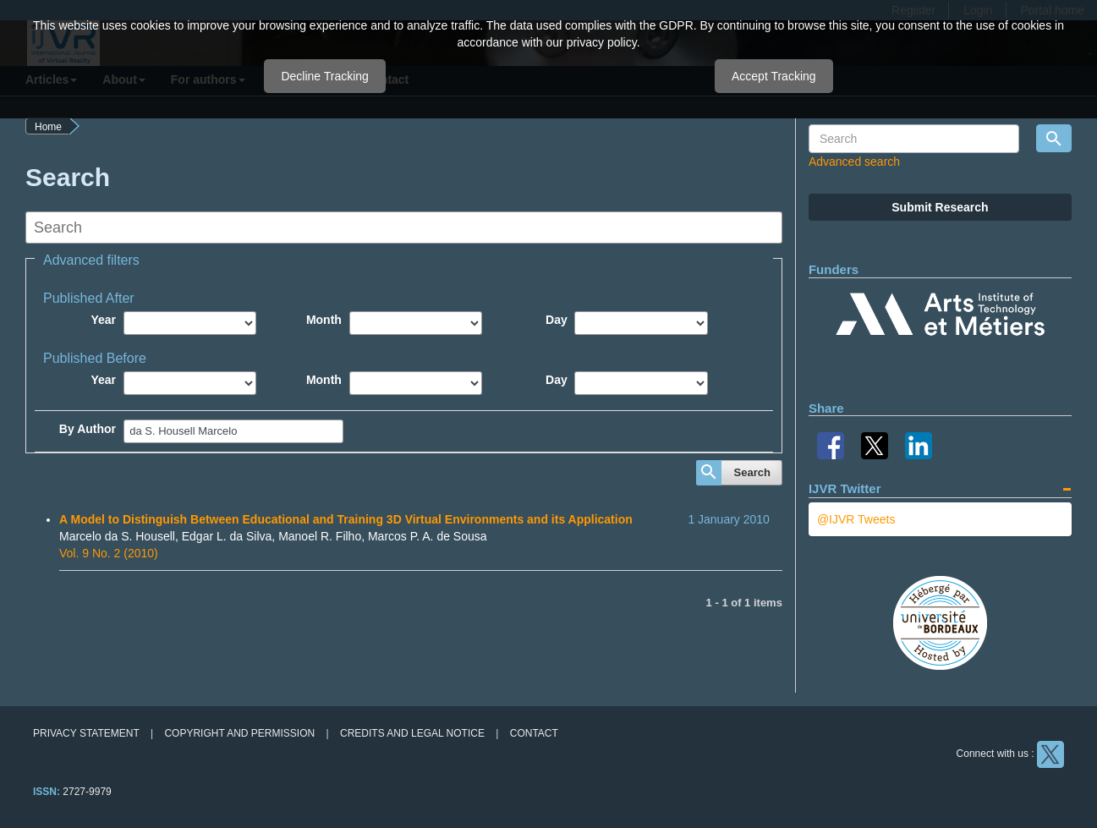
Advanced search (854, 161)
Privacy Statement (86, 733)
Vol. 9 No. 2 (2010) (108, 553)
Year (103, 319)
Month (324, 319)
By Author (87, 429)
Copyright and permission (239, 733)
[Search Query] (914, 138)
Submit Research (939, 207)
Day (557, 319)
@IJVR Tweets (856, 519)
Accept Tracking (774, 76)
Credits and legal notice (412, 733)
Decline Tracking (325, 76)
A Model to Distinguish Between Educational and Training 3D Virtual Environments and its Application (346, 519)
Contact (534, 733)
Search (752, 472)
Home (48, 127)
